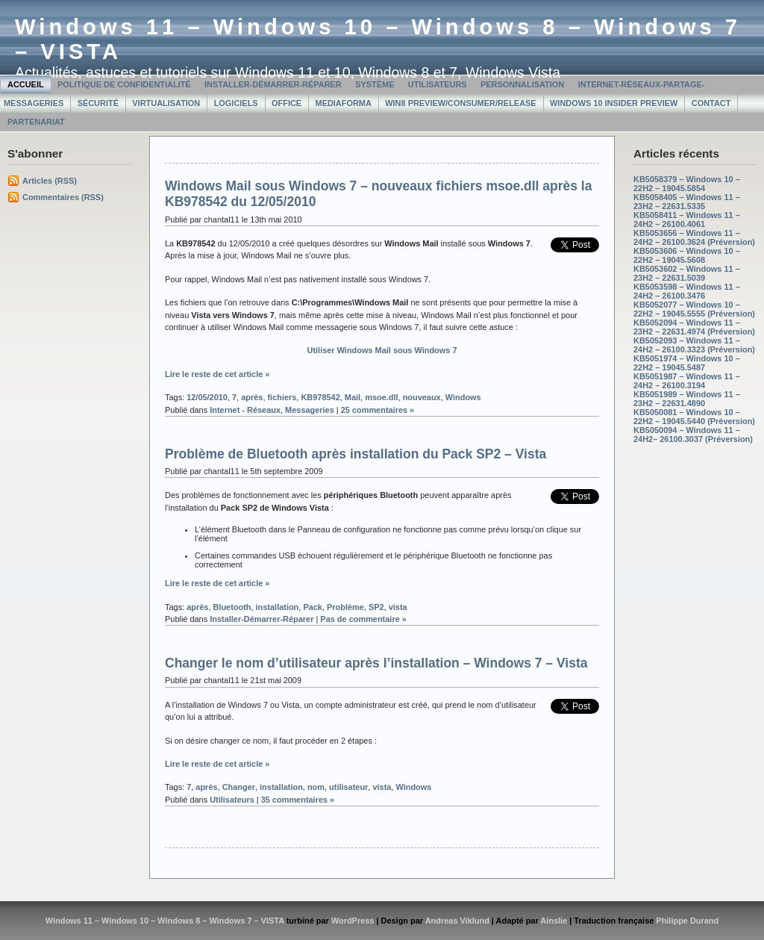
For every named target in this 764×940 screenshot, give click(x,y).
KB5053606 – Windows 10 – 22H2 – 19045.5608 (686, 255)
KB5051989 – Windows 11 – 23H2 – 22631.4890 (686, 399)
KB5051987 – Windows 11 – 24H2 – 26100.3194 (686, 381)
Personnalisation (522, 84)
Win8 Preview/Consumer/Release (460, 103)
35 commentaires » (298, 799)
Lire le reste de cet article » (217, 374)
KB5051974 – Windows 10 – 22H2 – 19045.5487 (686, 363)
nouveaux (422, 397)
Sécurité (98, 103)
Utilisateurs (437, 84)
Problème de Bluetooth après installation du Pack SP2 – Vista (355, 453)
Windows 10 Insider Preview (613, 103)
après (252, 397)
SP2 (376, 607)
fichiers (281, 397)
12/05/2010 (207, 397)
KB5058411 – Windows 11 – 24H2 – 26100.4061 (686, 219)
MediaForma (344, 103)
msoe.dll (381, 397)
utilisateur (348, 786)
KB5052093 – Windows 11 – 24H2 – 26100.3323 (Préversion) (694, 345)
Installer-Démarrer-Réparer (273, 84)
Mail (352, 397)
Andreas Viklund (457, 920)
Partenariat (36, 121)
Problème (345, 607)
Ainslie (553, 920)
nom (316, 786)
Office (286, 103)
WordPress (353, 920)
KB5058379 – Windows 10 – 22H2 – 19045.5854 (686, 184)
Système (374, 84)
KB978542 (320, 397)
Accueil (25, 84)
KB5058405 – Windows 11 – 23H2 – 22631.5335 (686, 202)
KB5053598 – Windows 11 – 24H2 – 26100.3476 (686, 291)
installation (277, 607)
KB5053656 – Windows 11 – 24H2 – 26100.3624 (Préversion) (694, 237)
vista (398, 607)
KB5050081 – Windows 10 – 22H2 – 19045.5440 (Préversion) (694, 417)
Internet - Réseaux (245, 409)
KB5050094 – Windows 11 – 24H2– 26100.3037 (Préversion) (693, 434)
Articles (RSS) (49, 180)
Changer (238, 786)
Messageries (309, 409)
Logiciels (236, 103)
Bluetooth (232, 607)
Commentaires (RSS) (63, 197)
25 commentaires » (378, 409)
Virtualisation (166, 103)
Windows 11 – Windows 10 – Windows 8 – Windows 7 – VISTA (165, 920)
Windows (463, 397)
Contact (711, 103)
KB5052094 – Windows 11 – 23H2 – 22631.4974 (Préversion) (694, 327)
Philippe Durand (687, 920)
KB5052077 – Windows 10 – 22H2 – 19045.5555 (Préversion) (694, 309)
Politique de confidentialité (124, 84)
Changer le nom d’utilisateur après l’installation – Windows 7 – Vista (376, 663)
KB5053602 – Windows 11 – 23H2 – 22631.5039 (686, 273)
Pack (312, 607)
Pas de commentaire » (363, 618)
